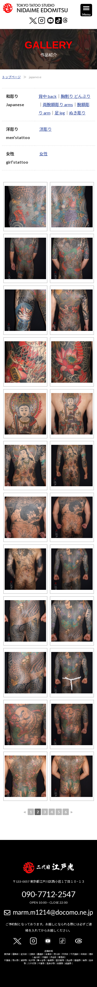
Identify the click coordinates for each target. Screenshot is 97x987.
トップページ (11, 77)
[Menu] (86, 10)
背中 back (48, 96)
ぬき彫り (77, 112)
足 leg (60, 112)
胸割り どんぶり (76, 96)
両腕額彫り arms (58, 104)
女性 (43, 153)
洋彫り (45, 129)
